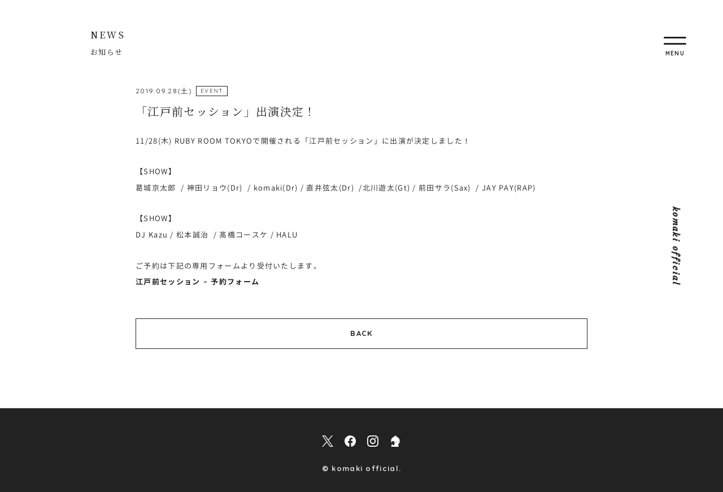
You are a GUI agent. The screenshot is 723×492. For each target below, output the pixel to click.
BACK (361, 333)
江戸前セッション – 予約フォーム (197, 281)
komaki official (676, 246)
